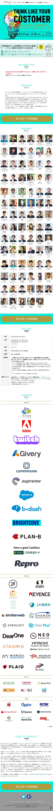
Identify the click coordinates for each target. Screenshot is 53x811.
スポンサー (32, 2)
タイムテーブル (20, 2)
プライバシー (46, 2)
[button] (26, 119)
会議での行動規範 (14, 774)
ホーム (14, 2)
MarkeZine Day (40, 801)
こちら (17, 75)
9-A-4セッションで (45, 377)
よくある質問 (39, 2)
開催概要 (27, 2)
